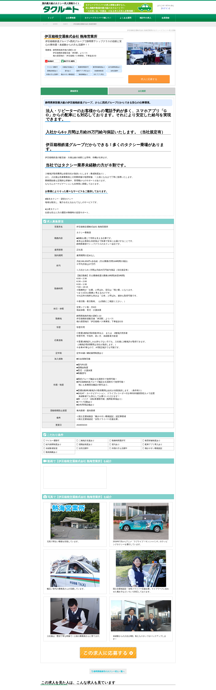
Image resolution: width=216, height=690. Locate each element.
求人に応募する (149, 79)
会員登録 (165, 18)
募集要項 (74, 91)
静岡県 (55, 24)
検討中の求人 (145, 18)
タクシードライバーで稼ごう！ (98, 18)
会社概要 (142, 91)
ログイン (165, 8)
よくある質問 (125, 18)
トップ (50, 18)
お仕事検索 (70, 18)
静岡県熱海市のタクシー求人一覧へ (108, 671)
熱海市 (65, 24)
